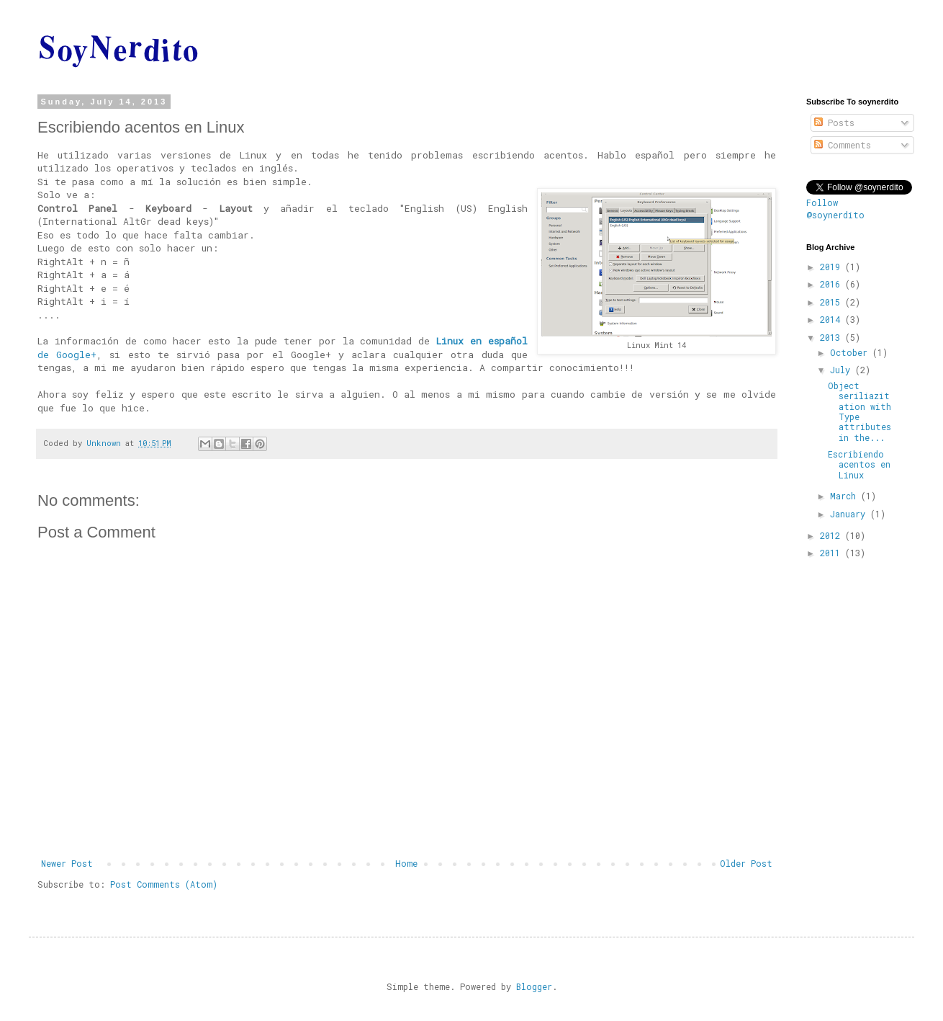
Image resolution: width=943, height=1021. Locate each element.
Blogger (534, 986)
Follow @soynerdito (835, 208)
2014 (832, 319)
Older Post (746, 863)
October (851, 352)
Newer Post (67, 863)
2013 (832, 337)
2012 (832, 535)
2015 (832, 302)
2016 (832, 284)
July (842, 369)
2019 (832, 266)
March (845, 495)
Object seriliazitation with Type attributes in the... (859, 411)
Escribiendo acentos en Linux (859, 464)
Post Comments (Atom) (163, 884)
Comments (842, 145)
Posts (834, 122)
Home (406, 863)
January (850, 514)
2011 (832, 552)
